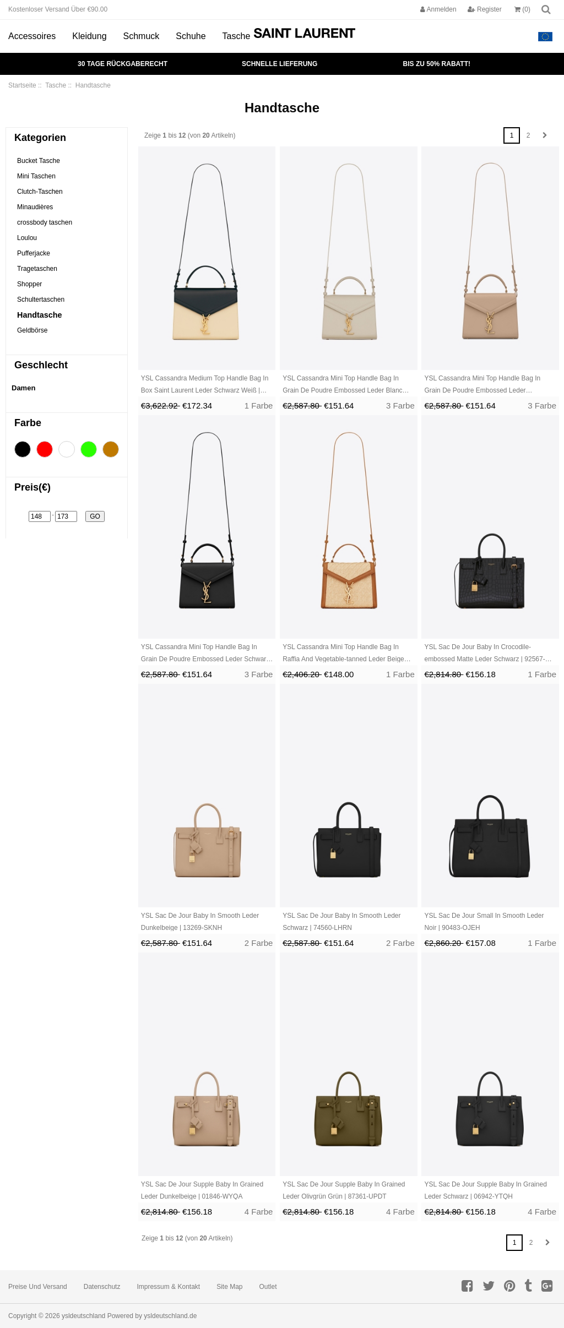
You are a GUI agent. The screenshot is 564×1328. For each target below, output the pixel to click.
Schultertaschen (40, 299)
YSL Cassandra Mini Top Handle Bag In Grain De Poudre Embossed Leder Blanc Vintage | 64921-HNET (342, 385)
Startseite (22, 85)
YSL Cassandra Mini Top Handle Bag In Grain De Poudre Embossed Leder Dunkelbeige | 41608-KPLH (482, 385)
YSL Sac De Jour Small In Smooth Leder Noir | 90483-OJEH (484, 922)
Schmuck (141, 36)
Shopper (29, 284)
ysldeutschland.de (170, 1316)
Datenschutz (102, 1287)
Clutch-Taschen (40, 191)
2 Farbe (259, 943)
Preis (32, 487)
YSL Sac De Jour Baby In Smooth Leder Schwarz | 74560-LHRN (341, 922)
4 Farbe (259, 1211)
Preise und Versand (37, 1287)
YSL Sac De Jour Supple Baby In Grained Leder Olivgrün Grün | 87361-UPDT (344, 1190)
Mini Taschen (36, 176)
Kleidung (89, 36)
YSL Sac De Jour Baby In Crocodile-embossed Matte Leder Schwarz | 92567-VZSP (484, 654)
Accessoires (32, 36)
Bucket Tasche (38, 161)
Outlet (268, 1287)
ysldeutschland (83, 1316)
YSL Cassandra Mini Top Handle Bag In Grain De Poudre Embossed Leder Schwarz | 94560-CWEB (205, 654)
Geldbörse (32, 330)
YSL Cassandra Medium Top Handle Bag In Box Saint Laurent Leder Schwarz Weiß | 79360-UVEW (204, 385)
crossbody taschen (44, 222)
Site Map (229, 1287)
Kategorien (40, 137)
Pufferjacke (33, 253)
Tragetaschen (37, 269)
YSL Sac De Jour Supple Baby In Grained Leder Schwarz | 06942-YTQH (485, 1190)
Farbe (27, 422)
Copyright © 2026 (35, 1316)
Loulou (27, 238)
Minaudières (35, 207)
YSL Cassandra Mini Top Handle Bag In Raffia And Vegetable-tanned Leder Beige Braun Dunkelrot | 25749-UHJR (343, 654)
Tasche (237, 36)
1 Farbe (259, 405)
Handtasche (39, 315)
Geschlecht (41, 365)
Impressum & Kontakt (168, 1287)
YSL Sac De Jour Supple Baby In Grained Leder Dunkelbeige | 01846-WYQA (202, 1190)
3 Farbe (400, 405)
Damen (23, 388)
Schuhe (190, 36)
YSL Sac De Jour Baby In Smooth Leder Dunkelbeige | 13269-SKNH (200, 922)
